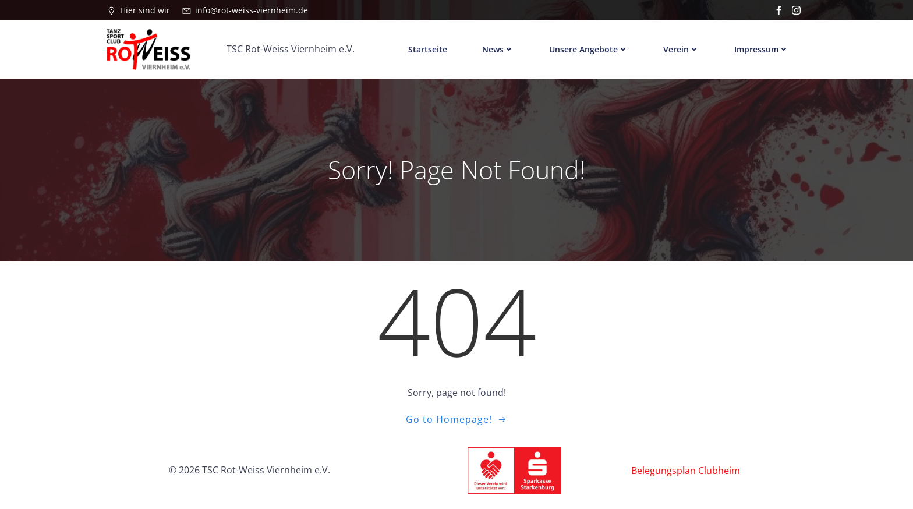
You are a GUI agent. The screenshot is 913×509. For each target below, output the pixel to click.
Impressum (761, 49)
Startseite (427, 49)
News (498, 49)
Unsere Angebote (588, 49)
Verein (681, 49)
